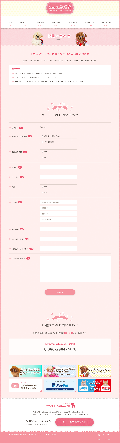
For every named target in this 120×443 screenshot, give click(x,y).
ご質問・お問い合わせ (51, 136)
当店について (25, 22)
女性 (44, 192)
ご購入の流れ (55, 22)
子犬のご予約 (48, 142)
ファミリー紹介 (73, 22)
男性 (44, 186)
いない (45, 157)
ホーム (11, 22)
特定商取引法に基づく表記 (18, 435)
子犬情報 (40, 22)
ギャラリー (89, 22)
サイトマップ (52, 435)
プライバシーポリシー (37, 435)
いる (44, 151)
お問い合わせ (105, 22)
